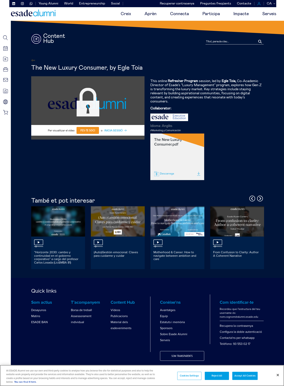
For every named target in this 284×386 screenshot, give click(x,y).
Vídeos (115, 310)
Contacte (244, 3)
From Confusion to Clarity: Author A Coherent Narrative (236, 254)
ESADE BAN (39, 322)
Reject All (217, 376)
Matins (35, 316)
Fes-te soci (87, 130)
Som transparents (182, 356)
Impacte (241, 14)
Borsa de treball (81, 310)
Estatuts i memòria (172, 322)
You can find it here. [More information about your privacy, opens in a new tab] (25, 382)
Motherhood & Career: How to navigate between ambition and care (174, 255)
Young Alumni (48, 3)
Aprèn (151, 14)
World (68, 3)
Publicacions (119, 316)
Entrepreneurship (92, 3)
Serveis (269, 14)
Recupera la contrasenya (236, 326)
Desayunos (38, 310)
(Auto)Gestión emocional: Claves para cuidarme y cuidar (116, 254)
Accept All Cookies (245, 376)
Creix (126, 14)
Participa (211, 14)
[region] (142, 375)
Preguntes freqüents (215, 3)
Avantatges (167, 310)
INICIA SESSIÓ (113, 130)
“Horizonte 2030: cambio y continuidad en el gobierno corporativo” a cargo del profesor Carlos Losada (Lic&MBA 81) (56, 257)
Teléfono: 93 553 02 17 (235, 344)
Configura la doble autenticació (241, 332)
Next (259, 198)
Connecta (179, 14)
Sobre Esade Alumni (173, 334)
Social (115, 3)
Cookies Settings (189, 376)
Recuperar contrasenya (177, 3)
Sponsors (166, 328)
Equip (164, 316)
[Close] (278, 375)
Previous (251, 198)
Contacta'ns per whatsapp (237, 338)
